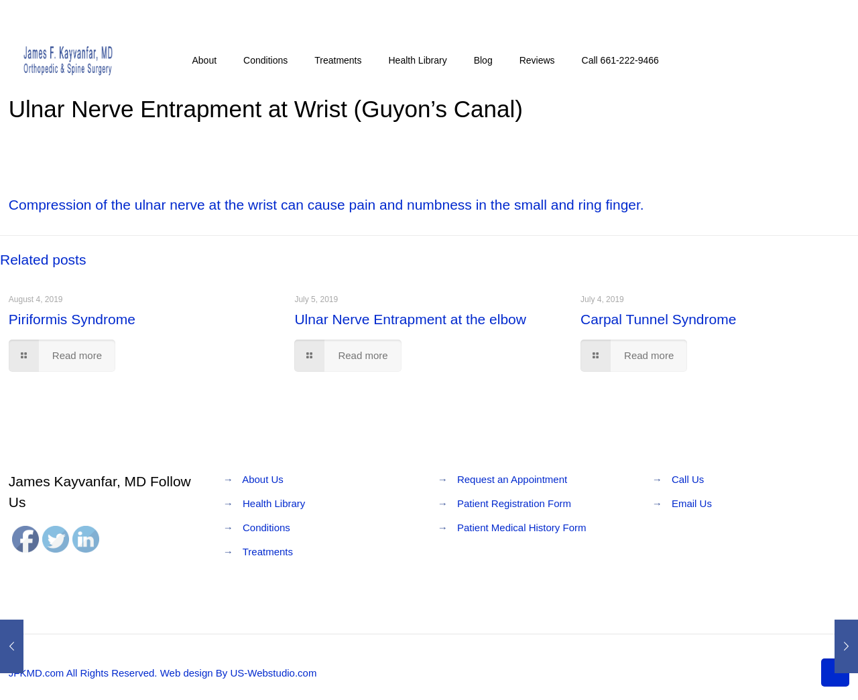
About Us (263, 479)
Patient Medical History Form (522, 527)
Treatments (268, 551)
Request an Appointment (512, 479)
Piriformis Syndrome (72, 319)
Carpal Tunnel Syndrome (658, 319)
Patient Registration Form (514, 503)
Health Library (274, 503)
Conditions (266, 527)
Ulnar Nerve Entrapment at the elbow (410, 319)
